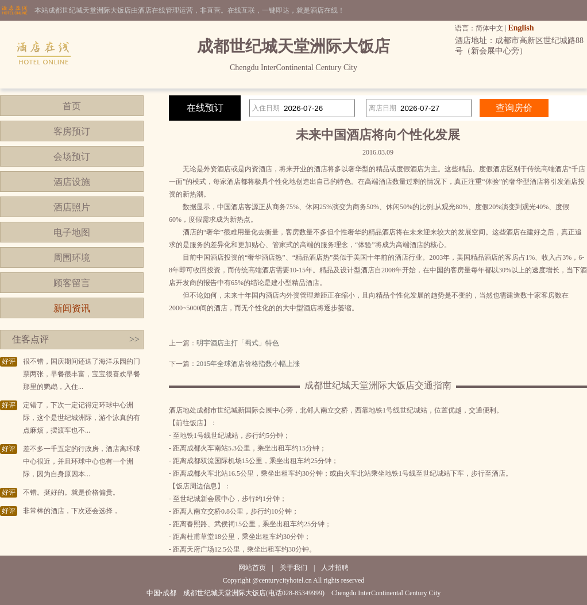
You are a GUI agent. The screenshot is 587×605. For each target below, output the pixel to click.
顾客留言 (71, 283)
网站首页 (252, 568)
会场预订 (71, 156)
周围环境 (71, 258)
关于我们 (293, 568)
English (521, 28)
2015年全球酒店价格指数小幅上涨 (248, 364)
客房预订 (71, 131)
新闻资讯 (71, 308)
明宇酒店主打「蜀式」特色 (237, 343)
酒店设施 (71, 182)
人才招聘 (335, 568)
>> (134, 339)
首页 (72, 106)
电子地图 (71, 232)
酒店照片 (71, 207)
